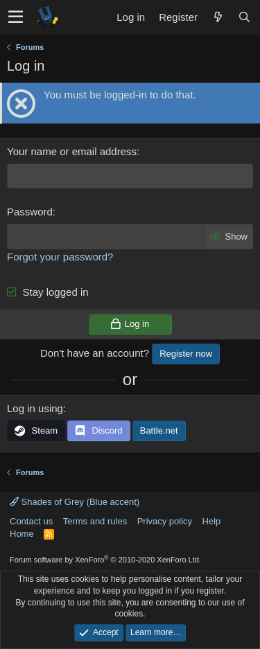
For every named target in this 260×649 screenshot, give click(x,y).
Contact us (31, 521)
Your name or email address (72, 151)
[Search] (244, 17)
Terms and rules (95, 521)
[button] (15, 17)
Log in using (35, 408)
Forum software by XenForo (105, 559)
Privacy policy (164, 521)
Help (211, 521)
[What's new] (218, 17)
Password (30, 211)
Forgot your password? (60, 257)
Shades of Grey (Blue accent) (74, 502)
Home (22, 533)
